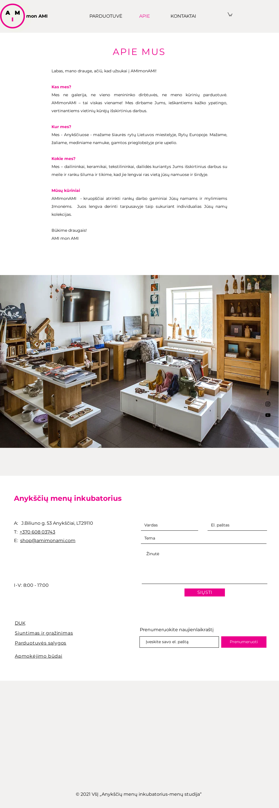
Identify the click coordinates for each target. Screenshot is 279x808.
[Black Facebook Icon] (268, 393)
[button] (229, 14)
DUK (20, 623)
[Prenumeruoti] (243, 642)
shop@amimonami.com (47, 540)
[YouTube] (268, 415)
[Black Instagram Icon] (268, 404)
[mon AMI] (39, 16)
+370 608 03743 (37, 532)
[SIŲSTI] (204, 592)
